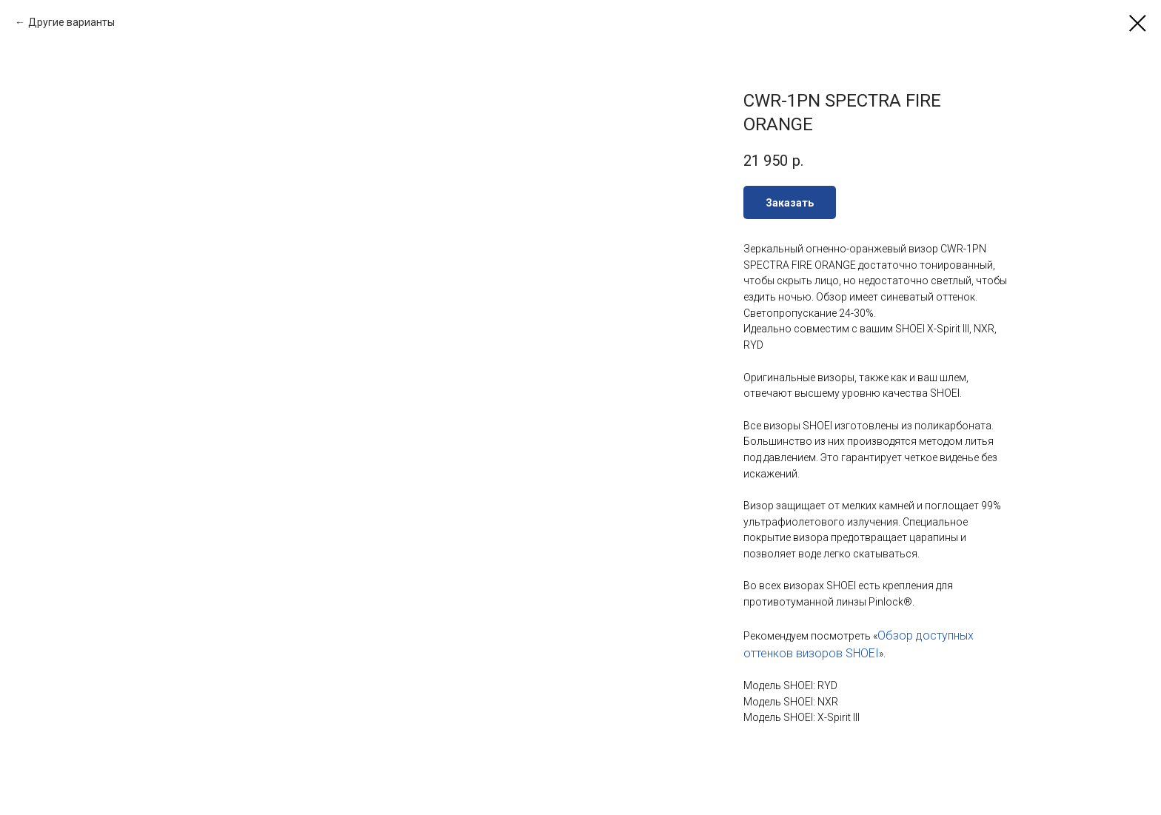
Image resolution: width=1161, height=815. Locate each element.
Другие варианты (71, 22)
